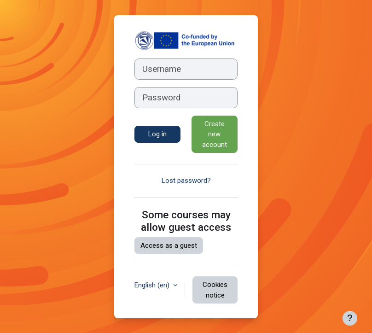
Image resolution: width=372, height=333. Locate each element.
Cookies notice (215, 289)
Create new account (214, 134)
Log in (157, 134)
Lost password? (186, 180)
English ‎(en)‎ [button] (152, 285)
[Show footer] (350, 318)
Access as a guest (168, 245)
